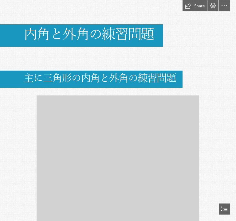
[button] (195, 5)
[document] (118, 110)
